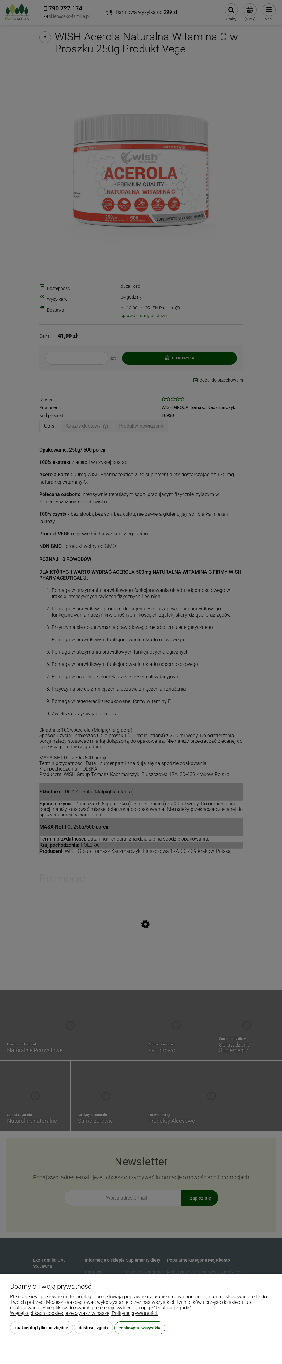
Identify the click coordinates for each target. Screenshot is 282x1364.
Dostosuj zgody (93, 1327)
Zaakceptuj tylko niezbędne (41, 1327)
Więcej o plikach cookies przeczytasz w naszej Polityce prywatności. (84, 1313)
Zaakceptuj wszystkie (140, 1327)
